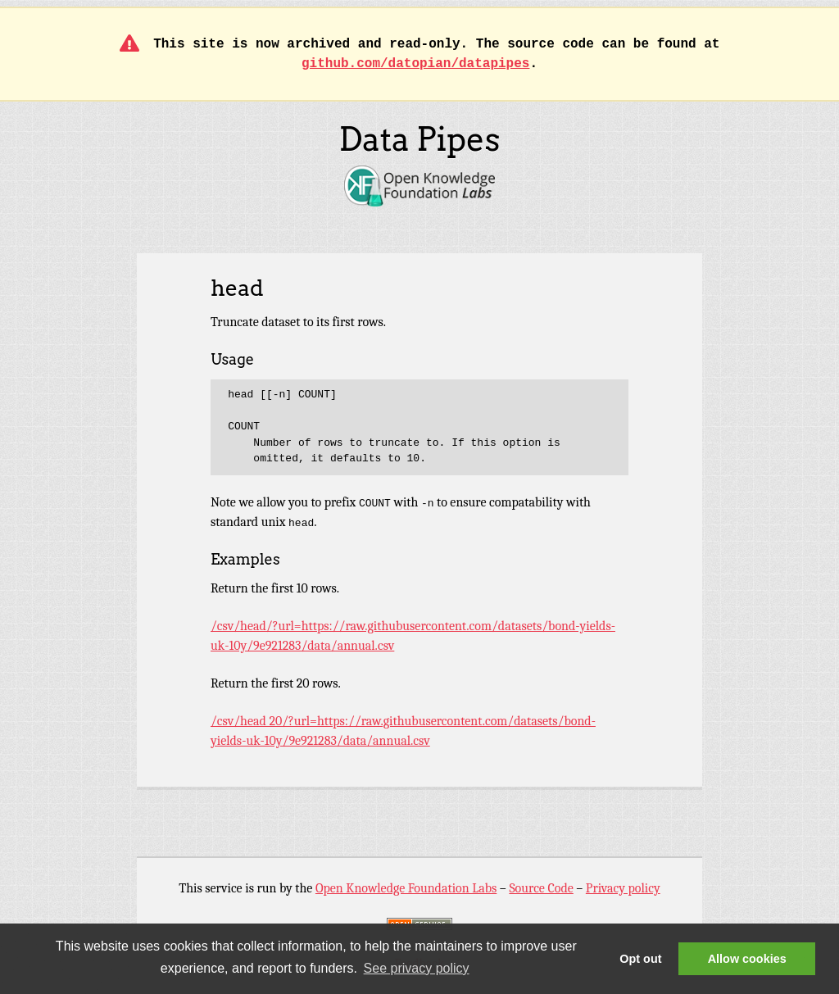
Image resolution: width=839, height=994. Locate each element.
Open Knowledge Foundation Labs (406, 888)
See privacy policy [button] (416, 968)
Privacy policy (623, 888)
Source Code (541, 888)
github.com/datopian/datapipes (415, 64)
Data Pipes (419, 139)
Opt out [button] (640, 958)
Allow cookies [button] (747, 958)
